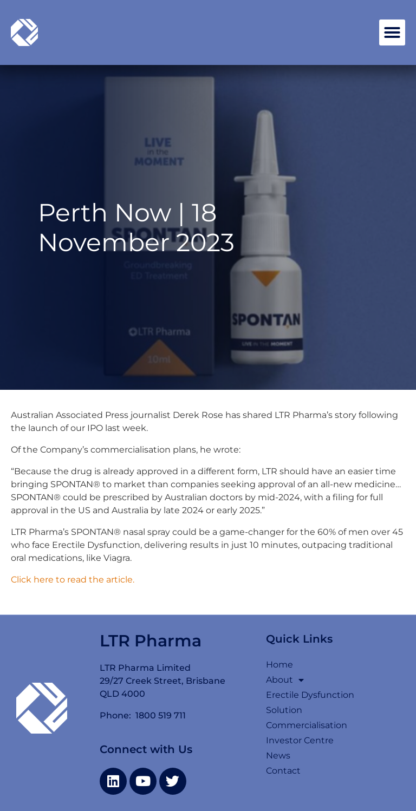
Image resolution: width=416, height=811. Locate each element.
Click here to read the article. (72, 579)
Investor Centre (300, 740)
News (278, 755)
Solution (284, 710)
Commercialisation (306, 725)
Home (279, 664)
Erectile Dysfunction (310, 695)
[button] (392, 32)
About (285, 680)
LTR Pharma (151, 641)
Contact (283, 771)
